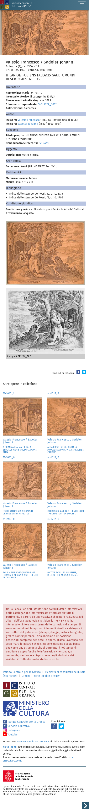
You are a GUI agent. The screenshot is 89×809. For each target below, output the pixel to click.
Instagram (11, 730)
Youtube (10, 734)
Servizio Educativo (16, 726)
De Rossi (44, 143)
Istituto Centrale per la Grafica (22, 672)
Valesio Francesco (29, 120)
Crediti (26, 676)
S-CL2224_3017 (47, 104)
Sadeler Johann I (28, 123)
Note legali (10, 746)
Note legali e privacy (47, 676)
